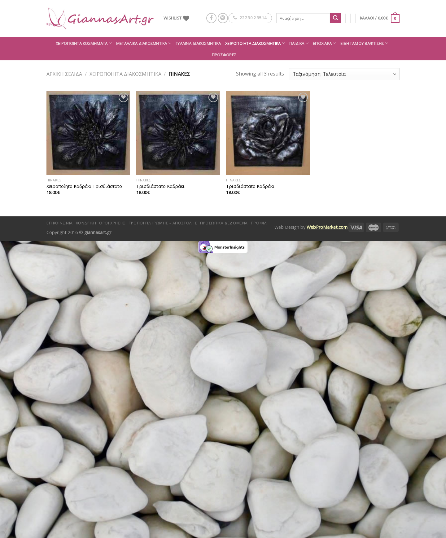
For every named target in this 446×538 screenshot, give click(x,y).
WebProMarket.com (327, 227)
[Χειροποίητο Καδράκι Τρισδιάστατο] (88, 133)
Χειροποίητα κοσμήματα (84, 43)
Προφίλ (259, 223)
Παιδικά (298, 43)
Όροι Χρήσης (112, 223)
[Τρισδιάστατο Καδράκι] (178, 133)
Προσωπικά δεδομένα (224, 223)
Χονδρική (86, 223)
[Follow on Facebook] (211, 18)
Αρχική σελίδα (64, 74)
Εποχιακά (324, 43)
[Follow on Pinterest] (223, 18)
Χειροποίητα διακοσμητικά (255, 43)
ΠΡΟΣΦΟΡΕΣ (224, 55)
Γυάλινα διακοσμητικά (198, 43)
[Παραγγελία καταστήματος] (344, 74)
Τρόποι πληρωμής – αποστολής (163, 223)
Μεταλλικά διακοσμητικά (143, 43)
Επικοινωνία (59, 223)
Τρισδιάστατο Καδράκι (160, 186)
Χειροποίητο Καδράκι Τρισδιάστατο (84, 186)
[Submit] (335, 18)
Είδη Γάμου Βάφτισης (364, 43)
